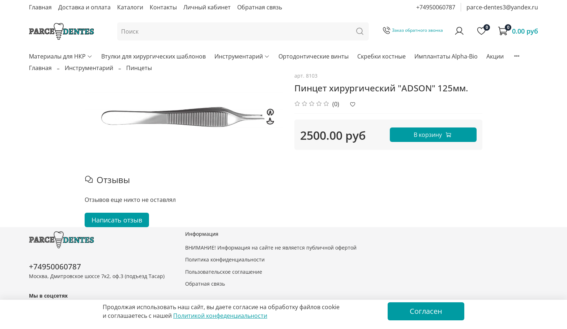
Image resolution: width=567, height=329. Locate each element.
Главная (40, 7)
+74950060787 (435, 7)
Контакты (163, 7)
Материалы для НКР (61, 56)
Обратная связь (259, 7)
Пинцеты (139, 68)
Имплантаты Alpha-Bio (446, 56)
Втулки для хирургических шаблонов (153, 56)
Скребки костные (381, 56)
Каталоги (130, 7)
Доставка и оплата (84, 7)
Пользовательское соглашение (223, 271)
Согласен (426, 311)
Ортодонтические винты (313, 56)
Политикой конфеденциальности (220, 316)
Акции (495, 56)
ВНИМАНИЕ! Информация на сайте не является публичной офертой (271, 247)
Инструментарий (242, 56)
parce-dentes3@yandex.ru (502, 7)
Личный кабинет (207, 7)
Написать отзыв (116, 220)
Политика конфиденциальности (225, 259)
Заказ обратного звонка (413, 30)
